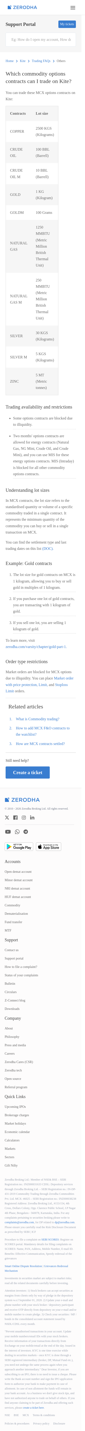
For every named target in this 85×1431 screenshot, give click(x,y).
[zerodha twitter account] (7, 817)
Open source (13, 1079)
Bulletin (10, 983)
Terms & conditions (44, 1415)
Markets (10, 1148)
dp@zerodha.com (64, 1222)
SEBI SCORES (50, 1239)
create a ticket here (33, 1407)
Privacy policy (41, 1423)
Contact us (12, 950)
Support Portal (20, 24)
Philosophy (12, 1037)
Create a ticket (27, 772)
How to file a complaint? (21, 967)
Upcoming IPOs (15, 1107)
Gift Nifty (11, 1165)
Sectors (9, 1157)
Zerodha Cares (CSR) (19, 1062)
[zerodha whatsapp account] (17, 831)
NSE (7, 1415)
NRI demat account (17, 888)
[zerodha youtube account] (8, 831)
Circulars (11, 992)
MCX (26, 1415)
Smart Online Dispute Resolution (23, 1266)
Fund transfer (13, 922)
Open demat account (18, 871)
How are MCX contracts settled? (40, 744)
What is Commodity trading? (37, 719)
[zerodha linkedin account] (32, 817)
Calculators (12, 1140)
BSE (16, 1415)
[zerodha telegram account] (25, 831)
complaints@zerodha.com (19, 1222)
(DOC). (47, 549)
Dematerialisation (16, 913)
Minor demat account (19, 880)
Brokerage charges (17, 1115)
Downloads (12, 1009)
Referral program (16, 1087)
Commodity (12, 905)
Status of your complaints (21, 975)
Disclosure (59, 1423)
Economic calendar (17, 1132)
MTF (8, 930)
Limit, (44, 685)
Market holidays (15, 1123)
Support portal (14, 958)
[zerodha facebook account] (15, 817)
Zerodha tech (13, 1070)
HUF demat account (18, 897)
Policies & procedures (17, 1423)
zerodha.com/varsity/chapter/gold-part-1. (36, 647)
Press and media (15, 1045)
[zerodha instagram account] (23, 817)
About (9, 1028)
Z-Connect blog (15, 1000)
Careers (10, 1053)
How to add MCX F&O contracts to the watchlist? (43, 731)
